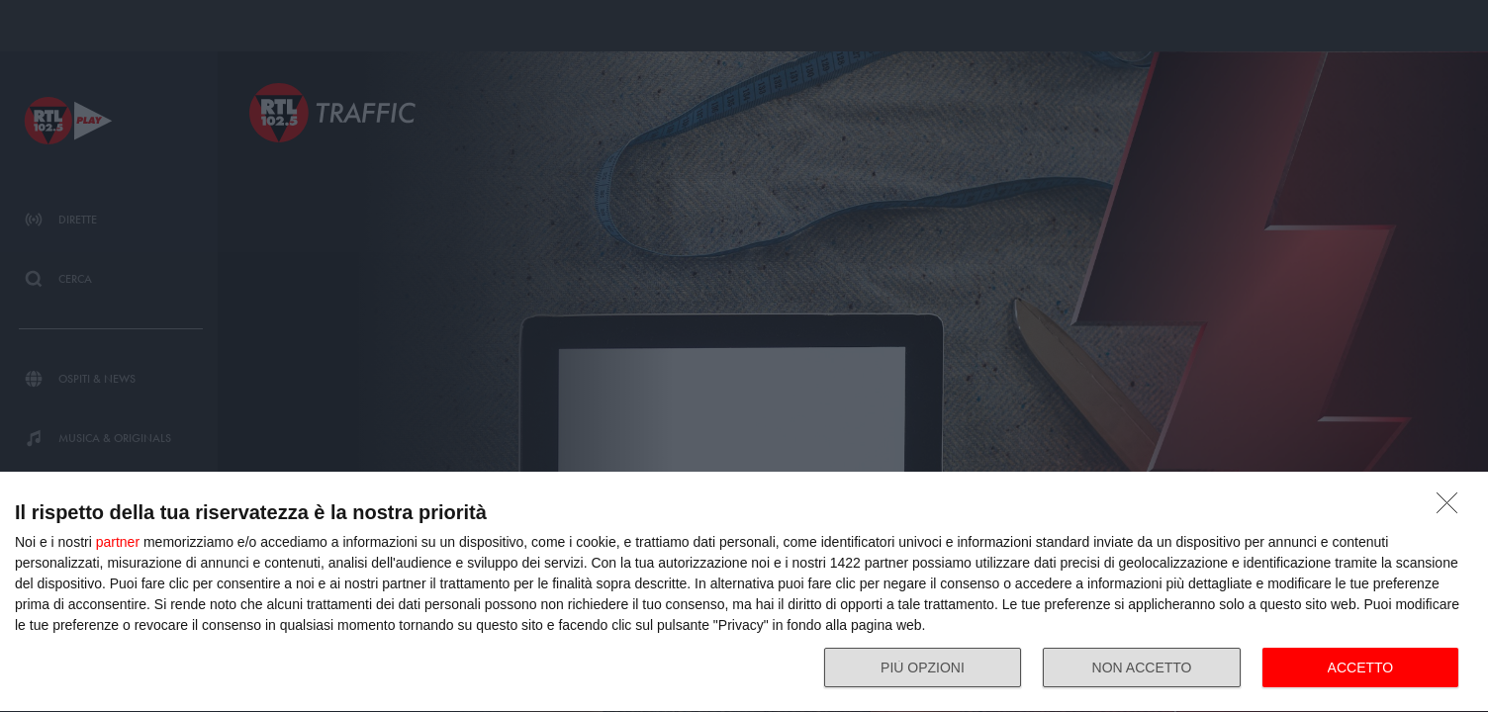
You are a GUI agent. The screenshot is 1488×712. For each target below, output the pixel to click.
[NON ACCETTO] (1452, 508)
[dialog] (744, 592)
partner (118, 542)
